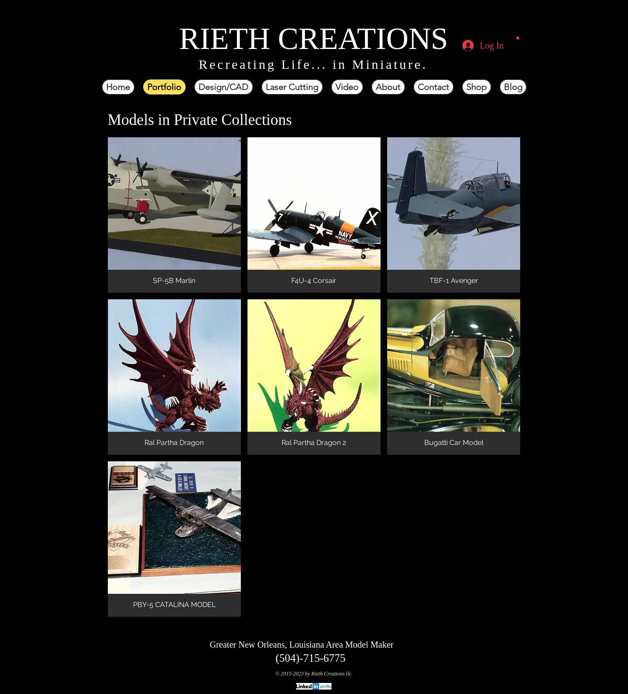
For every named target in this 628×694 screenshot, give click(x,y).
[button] (517, 37)
